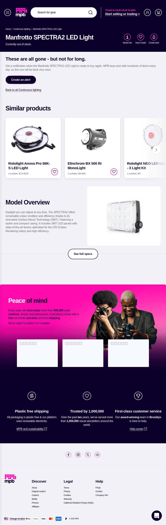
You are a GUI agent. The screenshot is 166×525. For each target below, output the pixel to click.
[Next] (156, 150)
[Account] (147, 12)
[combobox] (64, 12)
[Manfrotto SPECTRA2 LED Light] (47, 29)
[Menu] (7, 12)
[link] (22, 12)
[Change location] (17, 518)
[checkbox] (140, 37)
